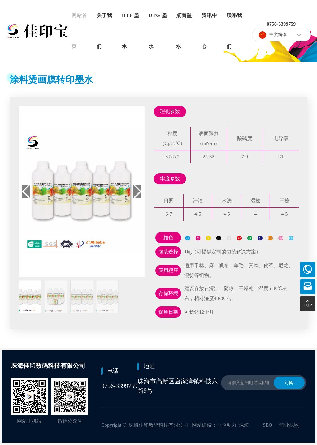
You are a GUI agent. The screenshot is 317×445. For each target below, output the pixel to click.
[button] (137, 191)
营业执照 (289, 425)
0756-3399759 (119, 385)
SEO (267, 425)
